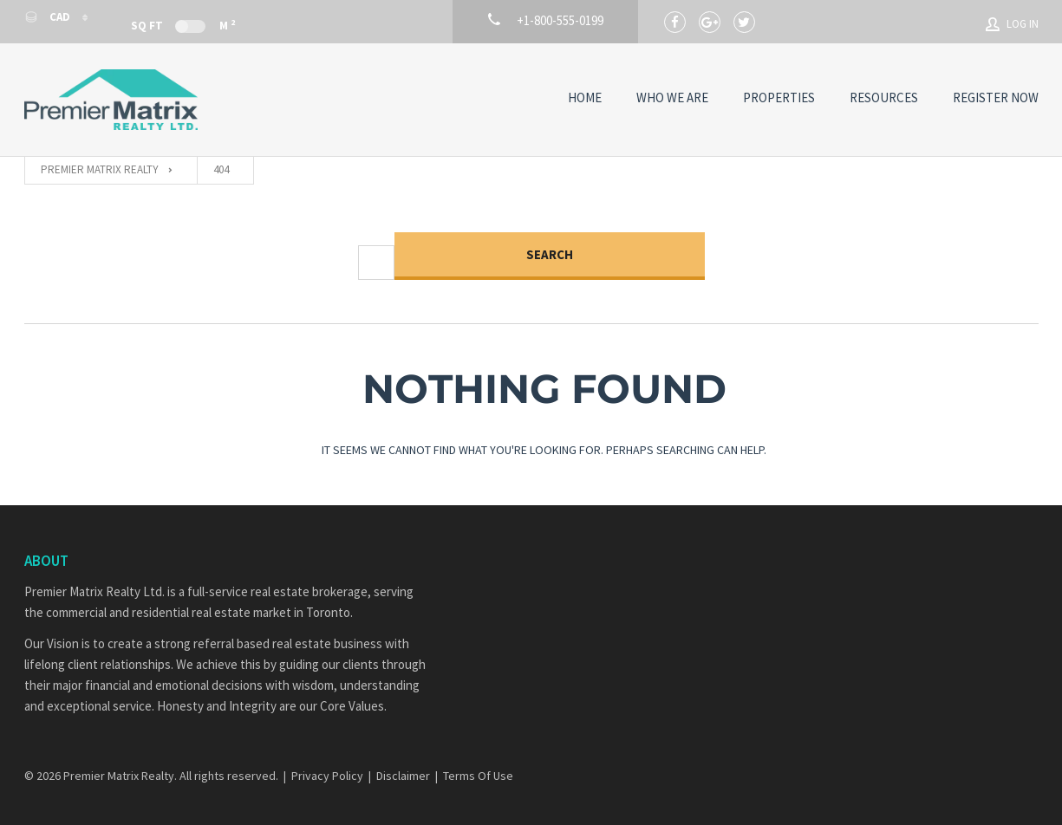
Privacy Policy (327, 775)
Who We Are (672, 97)
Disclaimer (403, 775)
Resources (884, 97)
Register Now (996, 97)
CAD (48, 17)
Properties (779, 97)
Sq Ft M (183, 24)
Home (585, 97)
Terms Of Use (478, 775)
